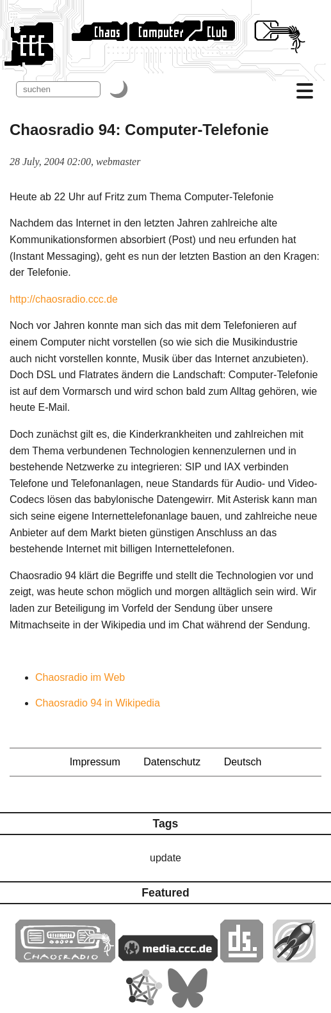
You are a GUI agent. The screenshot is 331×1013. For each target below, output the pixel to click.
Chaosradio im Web (80, 677)
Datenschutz (171, 761)
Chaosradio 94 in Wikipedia (97, 703)
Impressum (95, 761)
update (165, 857)
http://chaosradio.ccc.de (64, 299)
